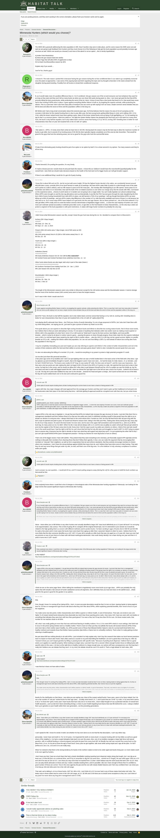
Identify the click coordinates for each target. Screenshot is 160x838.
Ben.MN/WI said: (42, 714)
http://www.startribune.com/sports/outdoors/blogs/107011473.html (57, 557)
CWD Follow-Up (32, 796)
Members (73, 8)
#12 (138, 457)
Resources (62, 8)
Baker (27, 804)
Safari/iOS (24, 23)
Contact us (104, 832)
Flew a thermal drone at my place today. (41, 815)
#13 (138, 481)
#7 (138, 180)
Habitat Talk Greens (27, 832)
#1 (138, 43)
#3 (138, 92)
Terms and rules (113, 832)
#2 (138, 75)
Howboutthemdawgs (31, 817)
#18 (138, 652)
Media (52, 8)
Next (32, 39)
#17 (138, 596)
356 (27, 798)
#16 (138, 561)
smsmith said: (41, 382)
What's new (41, 8)
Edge (22, 21)
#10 (138, 378)
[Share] (135, 43)
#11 (138, 396)
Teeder (133, 810)
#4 (138, 126)
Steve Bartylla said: (42, 305)
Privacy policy (123, 832)
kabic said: (40, 656)
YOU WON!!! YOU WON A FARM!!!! (40, 790)
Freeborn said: (41, 546)
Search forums (32, 12)
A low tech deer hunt (34, 802)
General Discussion (44, 792)
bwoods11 (25, 36)
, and (50, 452)
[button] (46, 8)
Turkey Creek (131, 804)
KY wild (28, 792)
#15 (138, 542)
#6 (138, 161)
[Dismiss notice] (138, 17)
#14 (138, 498)
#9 (138, 301)
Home (23, 8)
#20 (138, 710)
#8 (138, 211)
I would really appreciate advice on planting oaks (44, 809)
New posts (23, 12)
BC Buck (132, 798)
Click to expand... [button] (87, 519)
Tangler (133, 791)
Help (130, 832)
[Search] (135, 8)
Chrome (23, 25)
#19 (138, 671)
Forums (31, 8)
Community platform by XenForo (80, 836)
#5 (138, 143)
